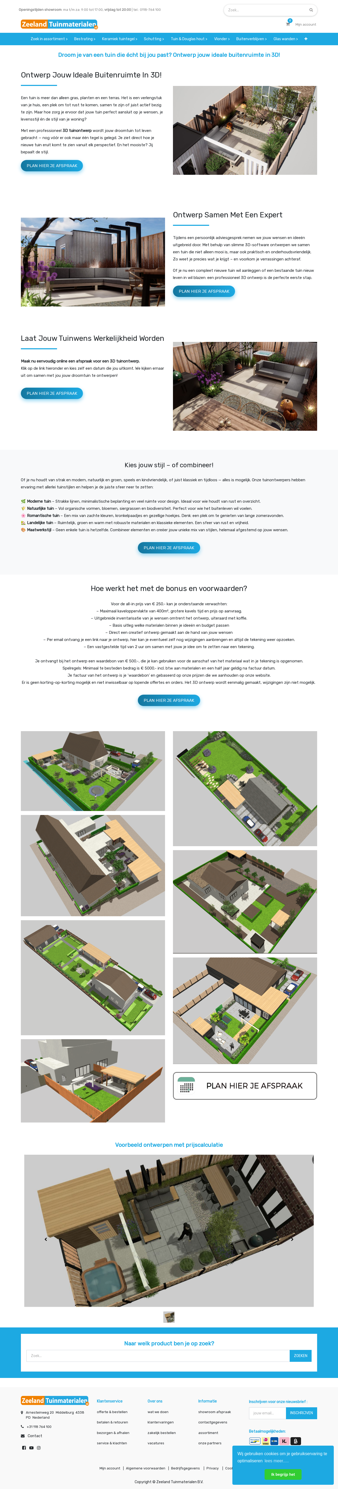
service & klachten (112, 1441)
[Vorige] (46, 1247)
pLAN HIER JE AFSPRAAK (209, 293)
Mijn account (103, 1467)
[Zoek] (311, 10)
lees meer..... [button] (277, 1461)
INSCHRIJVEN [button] (301, 1411)
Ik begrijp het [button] (283, 1474)
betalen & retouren (112, 1420)
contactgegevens (212, 1420)
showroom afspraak (214, 1410)
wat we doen (158, 1410)
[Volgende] (292, 1247)
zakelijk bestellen (162, 1431)
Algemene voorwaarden (142, 1467)
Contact (35, 1434)
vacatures (156, 1441)
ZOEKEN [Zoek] (300, 1363)
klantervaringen (161, 1420)
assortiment (208, 1431)
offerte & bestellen (112, 1410)
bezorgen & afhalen (113, 1431)
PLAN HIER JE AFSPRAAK (57, 166)
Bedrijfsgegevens (186, 1467)
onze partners (210, 1441)
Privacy (216, 1467)
